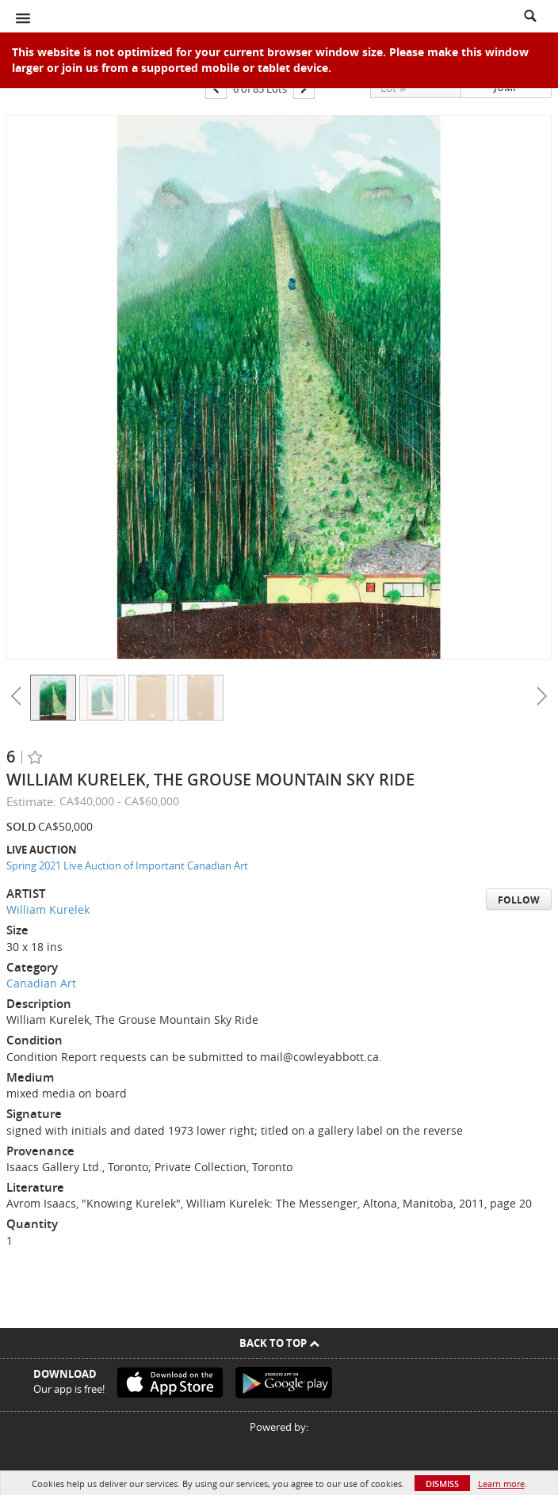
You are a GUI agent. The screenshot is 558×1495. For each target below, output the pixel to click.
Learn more (501, 1483)
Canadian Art (41, 983)
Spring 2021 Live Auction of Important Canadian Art (127, 865)
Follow (519, 900)
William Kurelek (48, 909)
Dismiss (442, 1483)
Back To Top (279, 1343)
